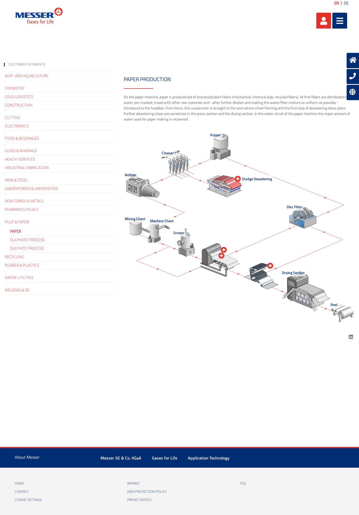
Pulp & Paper (17, 222)
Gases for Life (164, 458)
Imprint (133, 483)
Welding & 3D (17, 290)
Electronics (16, 126)
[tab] (60, 64)
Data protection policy (146, 491)
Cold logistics (19, 97)
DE (346, 3)
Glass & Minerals (21, 151)
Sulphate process (27, 240)
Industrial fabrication (27, 168)
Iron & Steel (16, 180)
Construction (18, 105)
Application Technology (208, 458)
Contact (22, 491)
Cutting (12, 117)
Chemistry (14, 88)
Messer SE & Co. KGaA (120, 458)
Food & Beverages (22, 138)
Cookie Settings (28, 500)
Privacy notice (139, 500)
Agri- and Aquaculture (26, 76)
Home (19, 483)
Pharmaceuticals (21, 209)
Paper (15, 231)
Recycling (14, 257)
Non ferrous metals (24, 201)
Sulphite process (27, 248)
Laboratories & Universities (31, 189)
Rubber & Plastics (22, 265)
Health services (20, 159)
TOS (243, 483)
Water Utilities (19, 278)
